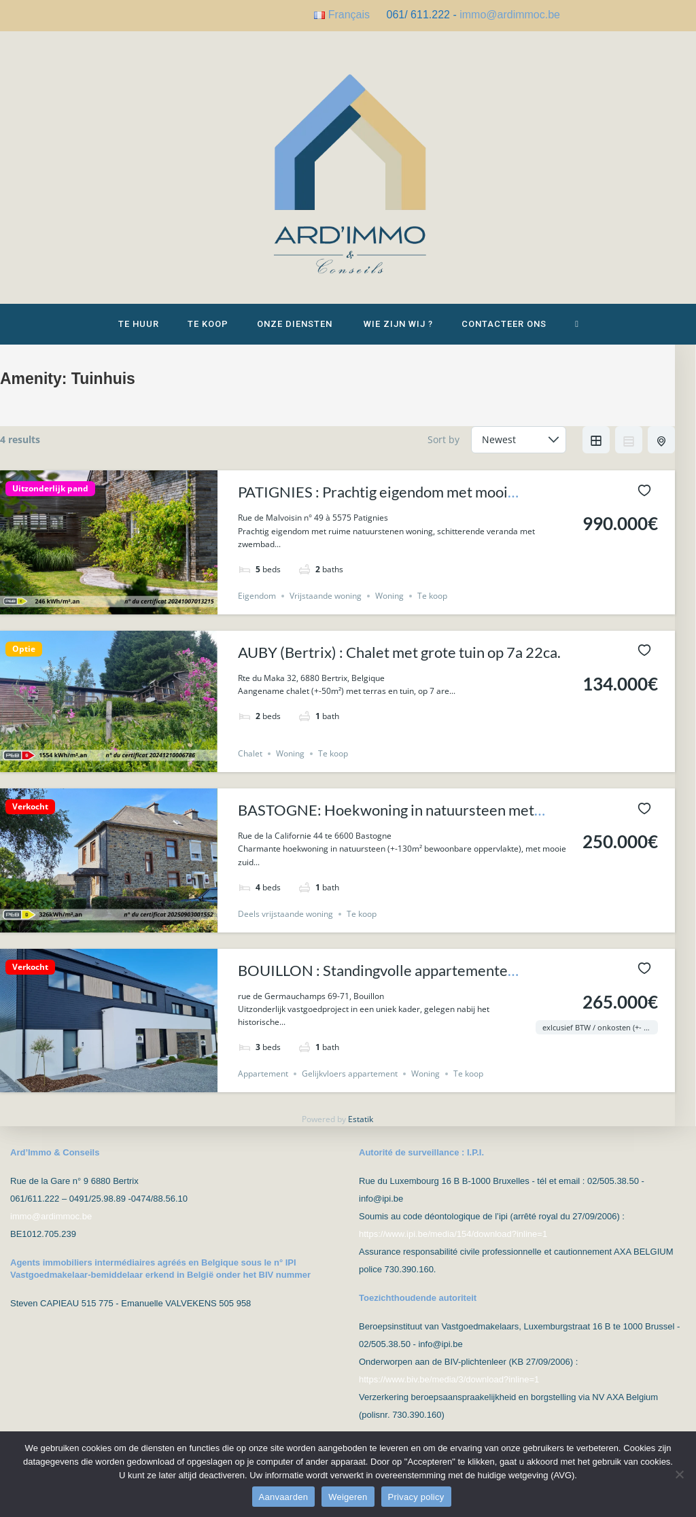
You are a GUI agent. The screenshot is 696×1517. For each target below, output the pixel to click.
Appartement (263, 1073)
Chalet (250, 753)
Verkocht (30, 807)
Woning (389, 595)
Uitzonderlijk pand (50, 489)
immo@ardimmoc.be (509, 14)
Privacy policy (416, 1497)
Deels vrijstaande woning (285, 914)
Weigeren (347, 1497)
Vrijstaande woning (326, 595)
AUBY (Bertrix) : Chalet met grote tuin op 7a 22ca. (399, 652)
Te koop (432, 595)
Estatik (360, 1119)
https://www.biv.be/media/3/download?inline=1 (449, 1379)
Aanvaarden (284, 1497)
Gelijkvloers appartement (350, 1073)
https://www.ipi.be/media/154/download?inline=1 (453, 1234)
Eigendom (257, 595)
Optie (23, 649)
